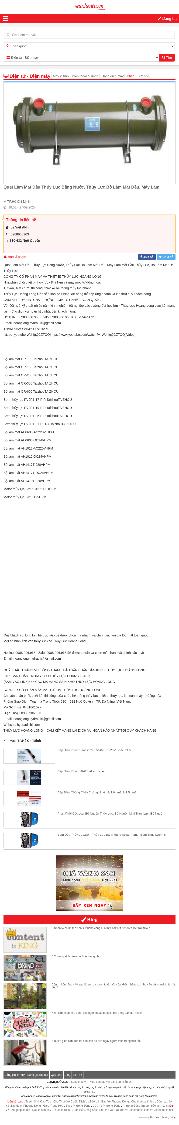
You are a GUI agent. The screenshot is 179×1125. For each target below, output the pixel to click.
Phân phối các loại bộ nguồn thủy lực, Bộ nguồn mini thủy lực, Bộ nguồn (110, 813)
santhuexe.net (164, 1110)
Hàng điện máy (113, 76)
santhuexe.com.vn (142, 1110)
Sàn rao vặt (106, 1110)
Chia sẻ (148, 256)
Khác (130, 76)
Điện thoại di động (85, 76)
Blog (67, 1074)
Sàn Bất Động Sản (85, 1110)
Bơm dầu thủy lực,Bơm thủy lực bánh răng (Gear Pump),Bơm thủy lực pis (111, 834)
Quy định (56, 1074)
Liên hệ (77, 1074)
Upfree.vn (122, 1110)
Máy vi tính (61, 76)
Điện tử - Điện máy (26, 76)
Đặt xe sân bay (41, 1110)
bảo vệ (155, 1105)
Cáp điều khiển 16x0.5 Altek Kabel (80, 771)
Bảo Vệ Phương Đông (115, 1101)
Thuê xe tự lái (62, 1110)
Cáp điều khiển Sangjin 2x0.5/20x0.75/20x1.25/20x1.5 (94, 750)
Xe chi (166, 1105)
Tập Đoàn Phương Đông (163, 1117)
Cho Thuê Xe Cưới (65, 1101)
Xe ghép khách (20, 1110)
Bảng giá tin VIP (15, 1074)
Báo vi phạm (14, 257)
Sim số (143, 76)
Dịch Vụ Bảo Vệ (89, 1101)
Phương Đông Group (135, 1105)
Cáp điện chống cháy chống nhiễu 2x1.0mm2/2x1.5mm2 (96, 792)
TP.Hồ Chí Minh (18, 201)
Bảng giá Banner (37, 1074)
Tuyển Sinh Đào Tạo (38, 1101)
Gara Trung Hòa (53, 1105)
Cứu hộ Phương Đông (106, 1105)
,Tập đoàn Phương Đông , (26, 1105)
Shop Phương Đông (77, 1105)
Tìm (167, 57)
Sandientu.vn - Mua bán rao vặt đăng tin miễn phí (101, 1081)
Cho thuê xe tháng (142, 1101)
